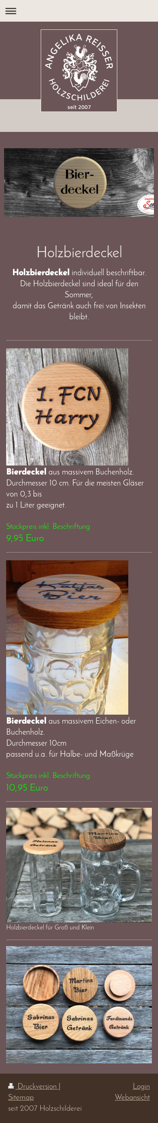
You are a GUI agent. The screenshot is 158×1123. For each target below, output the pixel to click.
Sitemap (21, 1098)
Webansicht (132, 1098)
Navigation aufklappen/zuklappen (79, 11)
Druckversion (33, 1087)
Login (141, 1087)
